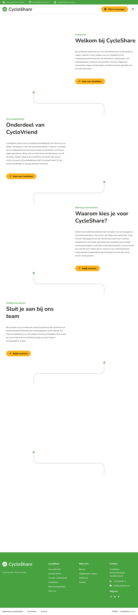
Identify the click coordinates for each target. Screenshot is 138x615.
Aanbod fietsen (54, 573)
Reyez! (133, 611)
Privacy (44, 611)
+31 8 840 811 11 (118, 581)
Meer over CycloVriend (21, 176)
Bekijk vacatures (87, 268)
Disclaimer (32, 611)
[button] (133, 9)
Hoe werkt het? (54, 569)
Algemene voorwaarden (12, 611)
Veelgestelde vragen (88, 573)
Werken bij (83, 578)
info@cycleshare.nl (120, 585)
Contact (82, 582)
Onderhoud (53, 582)
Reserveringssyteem (57, 586)
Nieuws (82, 569)
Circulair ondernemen (57, 578)
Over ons (52, 591)
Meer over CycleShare (90, 81)
